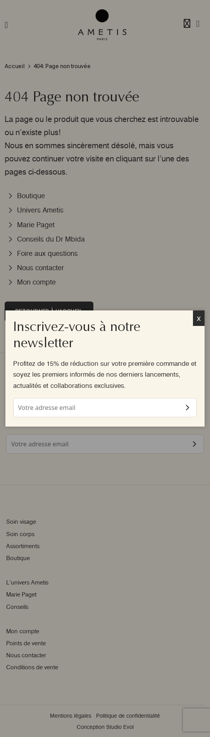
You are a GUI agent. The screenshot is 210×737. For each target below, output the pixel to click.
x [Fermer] (199, 318)
